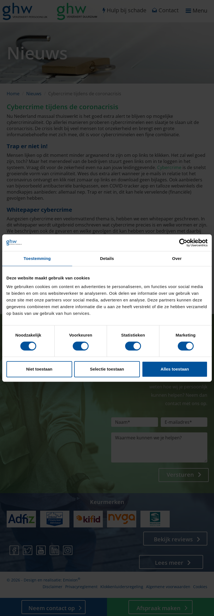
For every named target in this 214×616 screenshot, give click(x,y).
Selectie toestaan (107, 369)
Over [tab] (177, 258)
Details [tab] (107, 258)
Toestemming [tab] (37, 258)
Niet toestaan (39, 369)
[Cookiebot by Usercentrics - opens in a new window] (183, 242)
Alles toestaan (174, 369)
